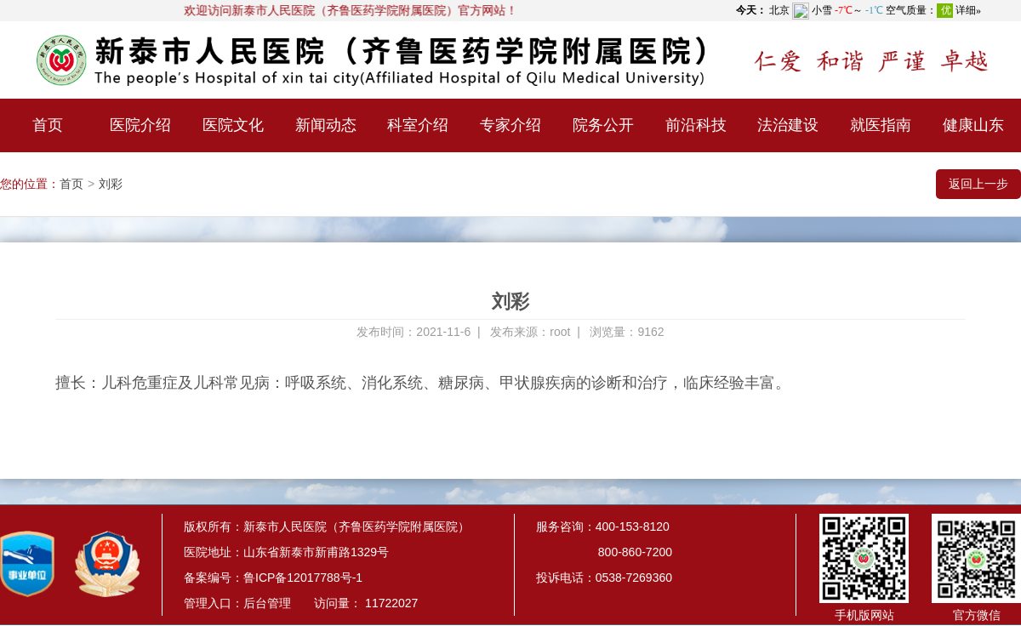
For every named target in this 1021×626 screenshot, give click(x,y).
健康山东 (973, 125)
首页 (47, 125)
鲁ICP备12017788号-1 (302, 577)
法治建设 (788, 125)
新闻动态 (325, 125)
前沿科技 (696, 125)
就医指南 (880, 125)
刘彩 (111, 184)
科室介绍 (417, 125)
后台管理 (267, 603)
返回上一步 (978, 184)
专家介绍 (510, 125)
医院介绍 (140, 125)
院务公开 (603, 125)
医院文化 (233, 125)
